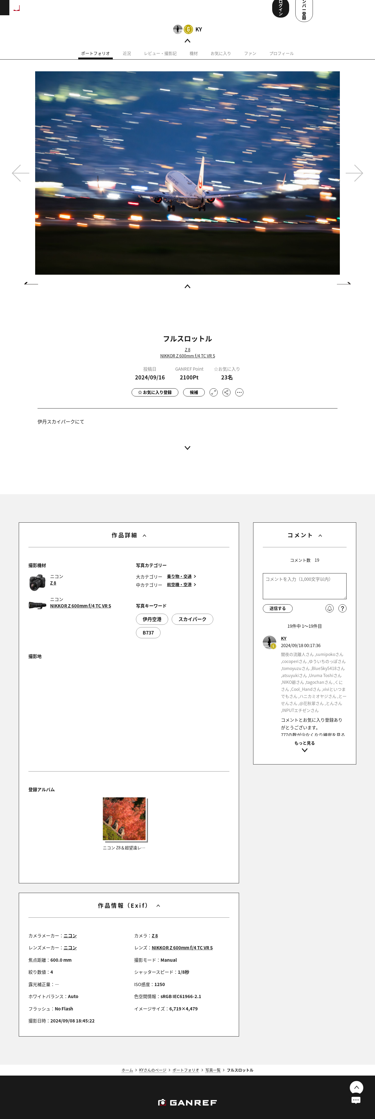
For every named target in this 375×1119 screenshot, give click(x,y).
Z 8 (187, 357)
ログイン (304, 11)
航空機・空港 (179, 592)
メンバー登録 (344, 11)
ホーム (127, 1077)
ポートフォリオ (95, 61)
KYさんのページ (152, 1077)
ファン (250, 61)
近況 (127, 61)
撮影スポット (129, 12)
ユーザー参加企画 (247, 12)
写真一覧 (213, 1077)
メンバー (213, 12)
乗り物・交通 (179, 584)
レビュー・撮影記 (160, 61)
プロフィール (281, 61)
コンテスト (186, 12)
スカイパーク (192, 626)
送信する (278, 616)
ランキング (98, 12)
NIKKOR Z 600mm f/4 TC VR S (187, 363)
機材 (194, 61)
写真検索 (159, 12)
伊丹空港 (152, 626)
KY (198, 36)
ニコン (70, 943)
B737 (148, 640)
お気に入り (221, 61)
